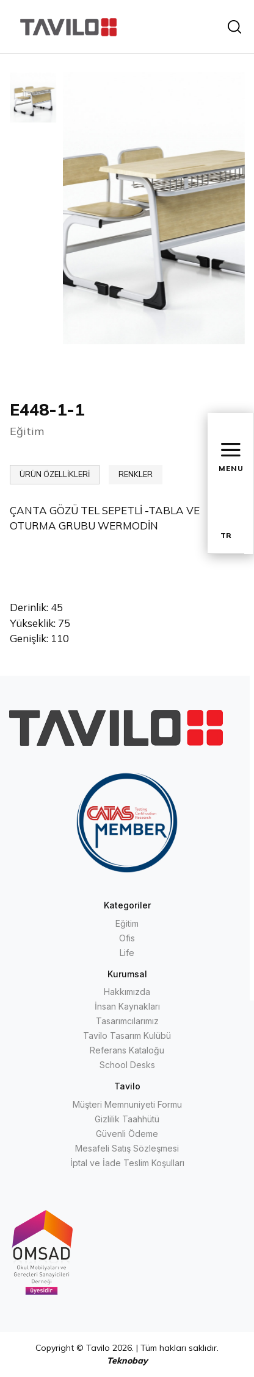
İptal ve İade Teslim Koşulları (127, 1163)
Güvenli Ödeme (127, 1133)
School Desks (127, 1065)
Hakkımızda (127, 991)
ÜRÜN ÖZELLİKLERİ (55, 474)
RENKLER (135, 474)
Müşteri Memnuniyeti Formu (127, 1104)
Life (127, 952)
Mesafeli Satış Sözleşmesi (127, 1148)
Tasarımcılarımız (127, 1021)
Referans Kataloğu (127, 1050)
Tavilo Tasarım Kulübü (127, 1035)
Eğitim (127, 923)
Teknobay (127, 1360)
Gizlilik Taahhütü (127, 1119)
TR (225, 535)
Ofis (127, 938)
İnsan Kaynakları (127, 1006)
